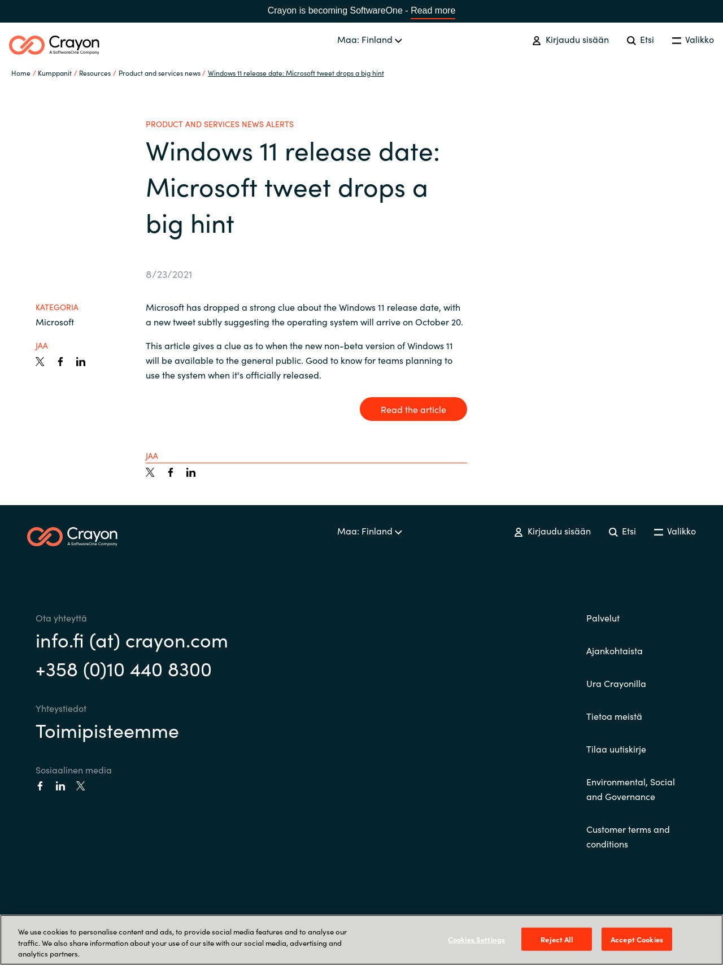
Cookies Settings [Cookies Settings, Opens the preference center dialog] (476, 938)
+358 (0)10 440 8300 (124, 667)
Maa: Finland (369, 39)
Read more (433, 10)
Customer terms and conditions (628, 836)
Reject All (556, 938)
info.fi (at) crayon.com (132, 639)
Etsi (640, 39)
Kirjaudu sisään (570, 39)
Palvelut (603, 617)
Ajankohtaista (614, 650)
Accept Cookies (637, 938)
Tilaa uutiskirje (616, 748)
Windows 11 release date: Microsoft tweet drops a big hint (296, 72)
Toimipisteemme (107, 729)
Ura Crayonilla (616, 683)
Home (21, 72)
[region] (361, 940)
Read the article (413, 409)
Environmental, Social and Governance (630, 788)
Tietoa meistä (614, 716)
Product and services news (160, 72)
